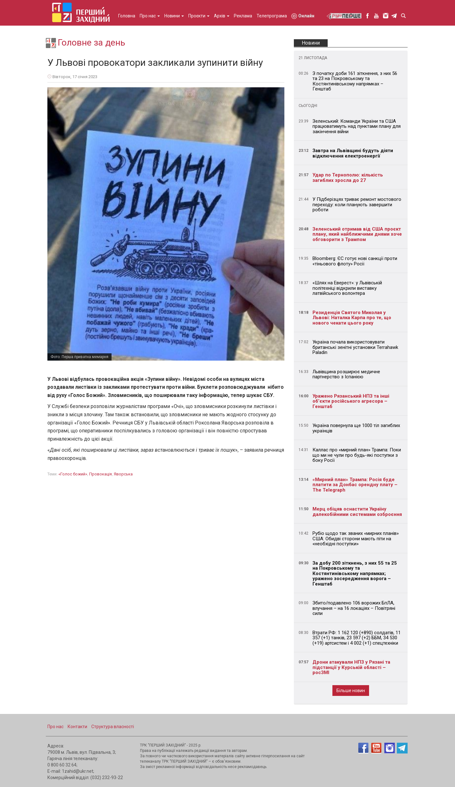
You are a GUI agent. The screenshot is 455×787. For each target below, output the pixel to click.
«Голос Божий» (72, 474)
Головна (126, 15)
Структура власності (112, 726)
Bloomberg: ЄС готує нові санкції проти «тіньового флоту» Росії (354, 261)
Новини (174, 15)
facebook (367, 15)
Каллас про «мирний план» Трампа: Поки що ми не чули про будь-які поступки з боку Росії (356, 455)
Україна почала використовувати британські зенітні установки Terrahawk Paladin (355, 347)
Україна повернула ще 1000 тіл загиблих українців (356, 428)
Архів (221, 15)
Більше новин (351, 690)
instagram (385, 15)
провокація (100, 474)
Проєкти (198, 15)
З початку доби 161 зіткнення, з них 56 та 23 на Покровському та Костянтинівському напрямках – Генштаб (354, 81)
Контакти (77, 726)
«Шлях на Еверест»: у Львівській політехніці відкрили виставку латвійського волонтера (347, 288)
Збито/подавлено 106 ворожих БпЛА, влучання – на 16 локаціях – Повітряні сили (353, 608)
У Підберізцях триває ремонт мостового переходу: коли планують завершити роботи (356, 204)
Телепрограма (272, 15)
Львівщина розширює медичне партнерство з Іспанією (346, 374)
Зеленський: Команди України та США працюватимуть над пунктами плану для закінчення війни (356, 126)
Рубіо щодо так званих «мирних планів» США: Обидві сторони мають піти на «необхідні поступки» (355, 538)
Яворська (123, 474)
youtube (376, 15)
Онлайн (302, 16)
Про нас (150, 15)
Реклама (243, 15)
